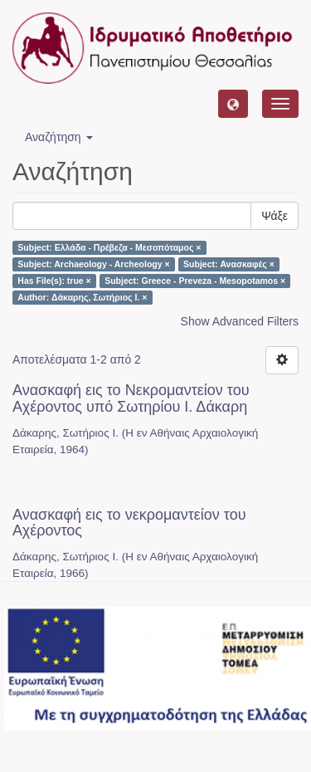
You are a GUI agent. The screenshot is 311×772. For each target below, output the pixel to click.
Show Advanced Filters (240, 321)
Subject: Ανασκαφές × (229, 264)
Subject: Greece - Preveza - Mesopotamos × (194, 281)
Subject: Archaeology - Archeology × (93, 264)
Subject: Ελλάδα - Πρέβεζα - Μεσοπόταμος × (109, 247)
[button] (233, 104)
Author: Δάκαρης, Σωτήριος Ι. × (82, 297)
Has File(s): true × (53, 281)
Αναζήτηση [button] (59, 137)
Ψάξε (274, 215)
